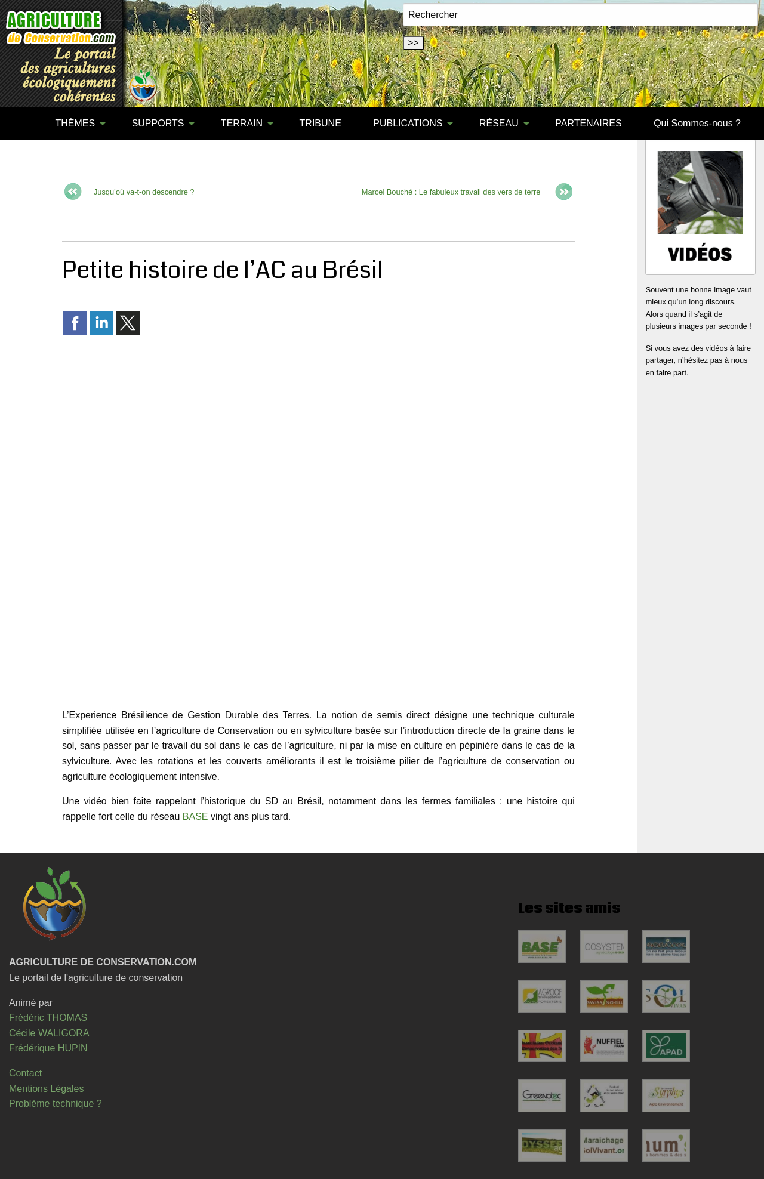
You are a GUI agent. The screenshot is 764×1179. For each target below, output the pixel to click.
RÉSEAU (499, 123)
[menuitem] (23, 123)
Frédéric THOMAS (48, 1018)
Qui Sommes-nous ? (697, 123)
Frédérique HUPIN (48, 1048)
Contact (25, 1073)
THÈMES (75, 123)
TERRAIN (242, 123)
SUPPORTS (158, 123)
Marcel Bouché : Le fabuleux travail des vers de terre (451, 191)
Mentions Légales (46, 1089)
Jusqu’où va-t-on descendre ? (144, 191)
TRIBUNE (320, 123)
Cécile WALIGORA (49, 1033)
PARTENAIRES (588, 123)
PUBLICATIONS (407, 123)
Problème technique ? (55, 1103)
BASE (195, 816)
